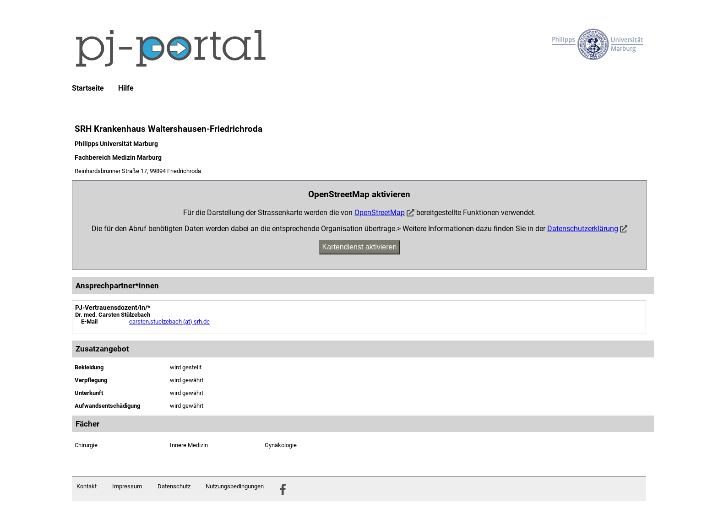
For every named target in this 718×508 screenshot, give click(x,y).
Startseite (88, 88)
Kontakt (86, 486)
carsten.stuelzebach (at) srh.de (169, 321)
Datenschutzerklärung (582, 228)
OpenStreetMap (379, 212)
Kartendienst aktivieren (359, 247)
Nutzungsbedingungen (235, 486)
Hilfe (126, 88)
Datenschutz (174, 486)
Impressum (127, 486)
